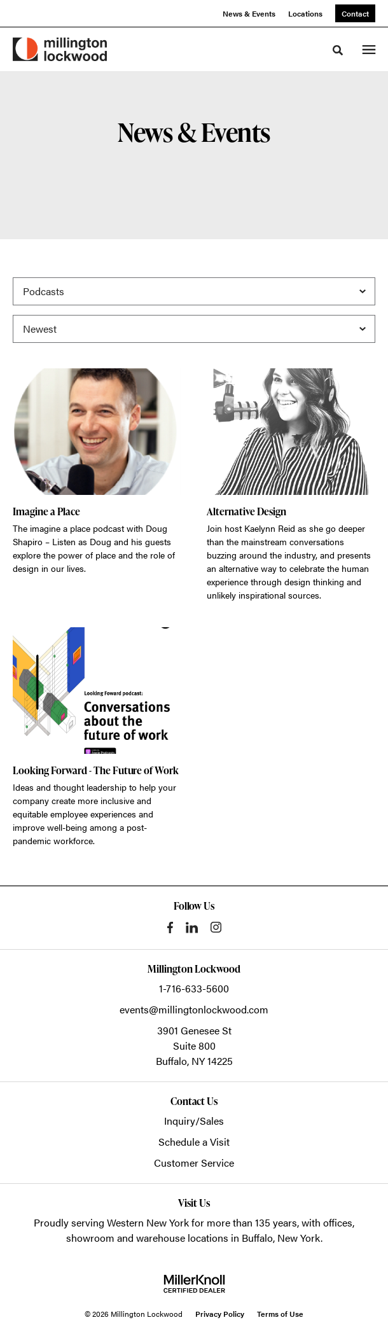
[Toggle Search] (338, 50)
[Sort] (194, 329)
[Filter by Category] (194, 291)
